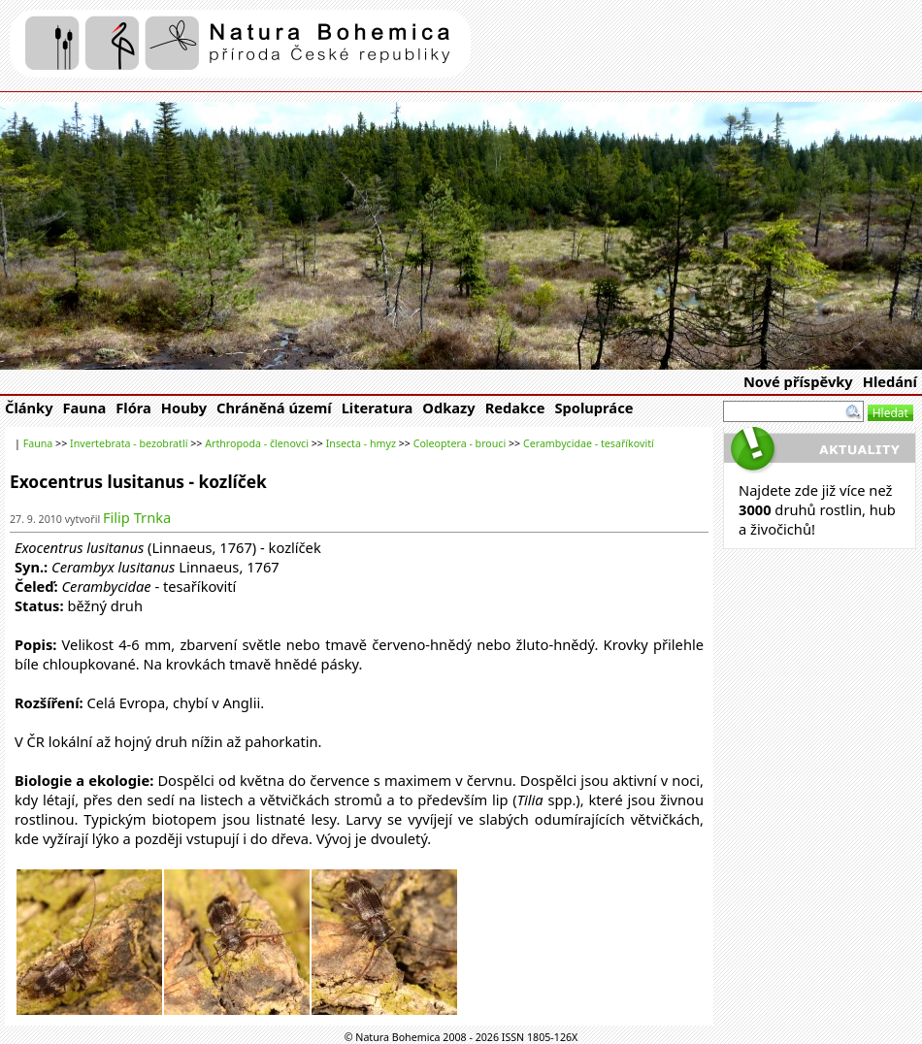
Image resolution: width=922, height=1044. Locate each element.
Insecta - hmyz (361, 443)
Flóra (133, 407)
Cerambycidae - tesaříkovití (588, 443)
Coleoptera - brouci (460, 443)
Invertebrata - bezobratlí (128, 443)
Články (29, 407)
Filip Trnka (137, 517)
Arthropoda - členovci (257, 443)
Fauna (85, 407)
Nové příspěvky (798, 381)
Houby (184, 407)
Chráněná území (274, 407)
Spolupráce (593, 407)
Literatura (377, 407)
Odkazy (448, 407)
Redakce (515, 407)
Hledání (890, 381)
